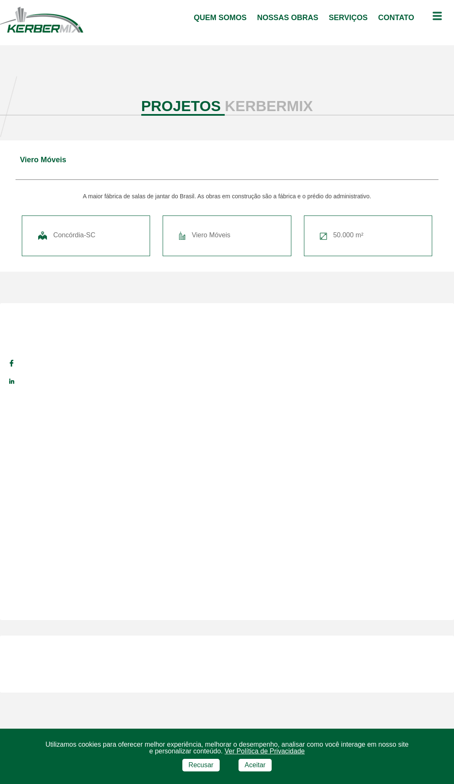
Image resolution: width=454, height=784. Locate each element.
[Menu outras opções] (437, 16)
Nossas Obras (288, 17)
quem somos (221, 17)
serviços (349, 17)
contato (397, 17)
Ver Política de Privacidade (265, 751)
